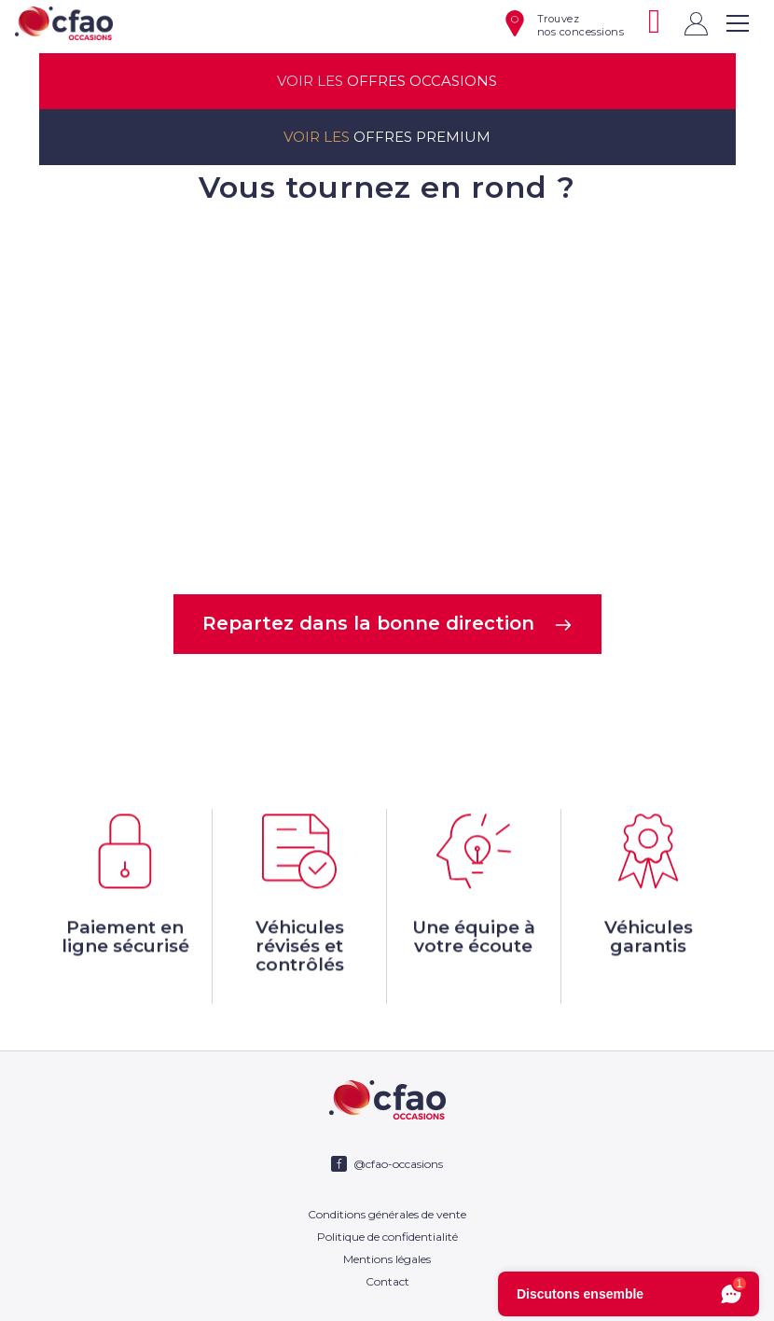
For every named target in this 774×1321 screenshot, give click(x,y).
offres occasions (387, 81)
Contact (387, 1281)
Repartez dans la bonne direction (387, 623)
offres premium (387, 137)
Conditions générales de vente (387, 1214)
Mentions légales (387, 1259)
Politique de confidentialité (387, 1237)
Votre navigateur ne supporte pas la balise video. (387, 397)
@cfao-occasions (398, 1164)
